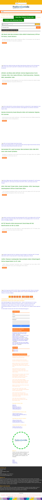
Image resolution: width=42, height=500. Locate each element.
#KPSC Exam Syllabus (29, 217)
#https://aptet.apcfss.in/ (25, 255)
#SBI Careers (6, 66)
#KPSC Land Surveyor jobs (30, 181)
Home (13, 462)
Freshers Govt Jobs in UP (17, 423)
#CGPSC (12, 290)
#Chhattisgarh (30, 291)
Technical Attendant (16, 411)
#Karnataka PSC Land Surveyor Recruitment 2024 (12, 181)
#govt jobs (15, 65)
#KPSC (23, 181)
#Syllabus (11, 220)
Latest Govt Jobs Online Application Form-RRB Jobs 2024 (23, 499)
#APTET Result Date (11, 255)
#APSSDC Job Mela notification (14, 106)
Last (31, 297)
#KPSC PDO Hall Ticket (35, 218)
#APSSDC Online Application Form (23, 107)
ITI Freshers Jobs (16, 417)
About (13, 463)
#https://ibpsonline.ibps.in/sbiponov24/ (25, 65)
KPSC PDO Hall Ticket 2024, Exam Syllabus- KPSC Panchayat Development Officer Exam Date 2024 (20, 345)
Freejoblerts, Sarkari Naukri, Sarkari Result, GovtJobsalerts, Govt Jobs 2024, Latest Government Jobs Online (21, 497)
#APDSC (5, 255)
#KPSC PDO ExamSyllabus (25, 218)
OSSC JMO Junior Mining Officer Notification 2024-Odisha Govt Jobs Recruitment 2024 (19, 401)
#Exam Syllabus (6, 180)
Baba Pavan (16, 352)
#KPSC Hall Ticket (36, 217)
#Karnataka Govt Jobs (18, 180)
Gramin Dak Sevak (16, 409)
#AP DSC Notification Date (17, 254)
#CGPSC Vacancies (24, 291)
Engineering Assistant (17, 410)
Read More (4, 42)
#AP (11, 254)
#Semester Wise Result (17, 145)
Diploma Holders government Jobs (19, 417)
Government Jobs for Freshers (18, 424)
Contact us (14, 464)
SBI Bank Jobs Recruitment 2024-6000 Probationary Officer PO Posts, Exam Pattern (19, 336)
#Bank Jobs (11, 65)
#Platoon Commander (5, 292)
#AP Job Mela (6, 106)
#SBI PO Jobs (11, 66)
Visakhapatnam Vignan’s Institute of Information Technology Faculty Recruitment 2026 (17, 307)
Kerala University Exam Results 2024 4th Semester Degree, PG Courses (19, 340)
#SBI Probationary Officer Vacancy (29, 66)
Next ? (27, 297)
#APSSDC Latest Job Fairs (12, 107)
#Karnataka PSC (25, 180)
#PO (33, 65)
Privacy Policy (14, 465)
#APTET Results (18, 255)
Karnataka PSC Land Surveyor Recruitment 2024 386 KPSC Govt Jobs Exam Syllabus (20, 342)
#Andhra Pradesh (7, 254)
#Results (11, 145)
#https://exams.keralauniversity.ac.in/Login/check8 (10, 144)
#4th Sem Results (7, 143)
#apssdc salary (4, 108)
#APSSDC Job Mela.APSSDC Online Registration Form (31, 106)
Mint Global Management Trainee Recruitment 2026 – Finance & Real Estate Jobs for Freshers (18, 304)
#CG (4, 290)
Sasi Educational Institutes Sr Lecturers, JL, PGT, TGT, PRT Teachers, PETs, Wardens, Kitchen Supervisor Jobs (20, 309)
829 (23, 297)
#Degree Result (13, 143)
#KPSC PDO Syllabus (5, 220)
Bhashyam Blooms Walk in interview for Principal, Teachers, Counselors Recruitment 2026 (18, 306)
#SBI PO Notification (18, 66)
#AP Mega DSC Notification (27, 254)
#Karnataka (20, 217)
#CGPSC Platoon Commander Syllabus (13, 291)
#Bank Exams (6, 65)
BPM (14, 407)
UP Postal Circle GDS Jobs (17, 430)
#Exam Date (10, 217)
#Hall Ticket (15, 217)
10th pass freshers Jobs (17, 416)
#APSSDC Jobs (4, 107)
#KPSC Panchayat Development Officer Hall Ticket (10, 218)
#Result (8, 145)
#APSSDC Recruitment (34, 107)
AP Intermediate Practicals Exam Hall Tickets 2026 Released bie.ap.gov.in (14, 311)
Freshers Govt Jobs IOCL (17, 429)
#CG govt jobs (8, 290)
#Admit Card (6, 217)
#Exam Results (19, 143)
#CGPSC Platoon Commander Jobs (20, 290)
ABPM (14, 408)
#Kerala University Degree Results (26, 144)
